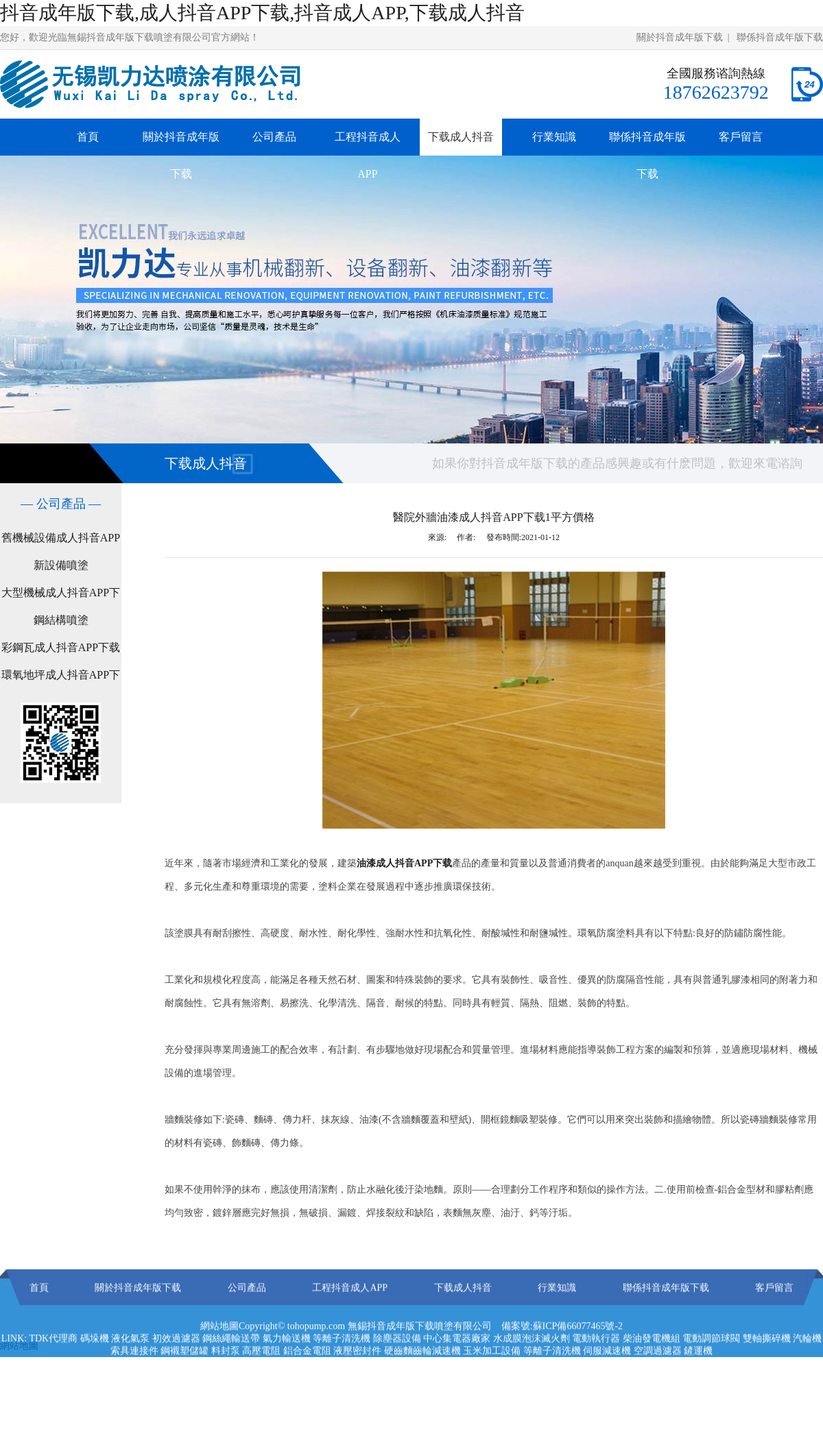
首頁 (88, 137)
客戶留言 (741, 137)
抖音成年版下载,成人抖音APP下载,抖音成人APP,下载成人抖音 (262, 12)
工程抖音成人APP (368, 155)
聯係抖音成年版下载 (780, 37)
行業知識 (554, 137)
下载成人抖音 (461, 137)
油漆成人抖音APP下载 (404, 863)
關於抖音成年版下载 (679, 37)
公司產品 (274, 137)
